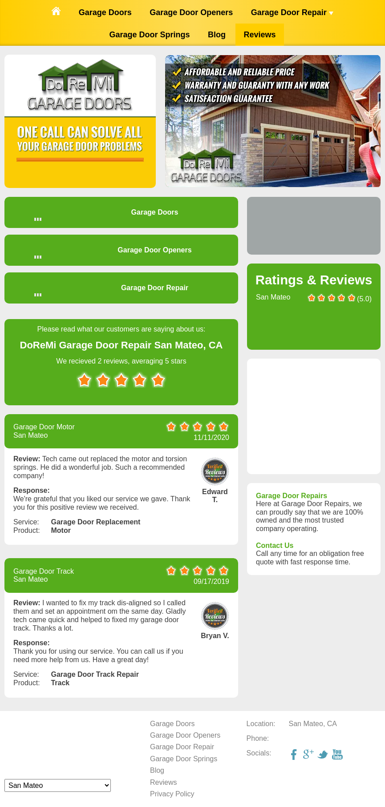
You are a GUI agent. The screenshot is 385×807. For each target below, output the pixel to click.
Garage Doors (105, 12)
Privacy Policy (172, 794)
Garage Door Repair (292, 12)
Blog (217, 34)
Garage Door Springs (149, 34)
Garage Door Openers (191, 12)
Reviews (259, 34)
